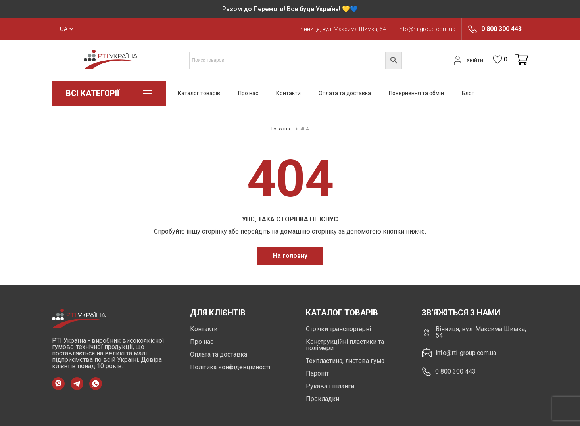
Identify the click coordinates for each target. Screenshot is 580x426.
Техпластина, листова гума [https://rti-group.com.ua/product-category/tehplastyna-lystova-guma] (345, 361)
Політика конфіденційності (230, 367)
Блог (468, 93)
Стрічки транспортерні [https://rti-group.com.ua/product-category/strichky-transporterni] (338, 329)
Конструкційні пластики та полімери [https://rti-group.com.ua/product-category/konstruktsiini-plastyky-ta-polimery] (345, 345)
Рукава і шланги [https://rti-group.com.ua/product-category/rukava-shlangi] (330, 386)
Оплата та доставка (345, 93)
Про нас (248, 93)
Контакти (288, 93)
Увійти (467, 60)
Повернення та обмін (416, 93)
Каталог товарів (199, 93)
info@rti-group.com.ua (426, 29)
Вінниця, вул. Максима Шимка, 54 (342, 29)
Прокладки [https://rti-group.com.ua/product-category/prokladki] (322, 399)
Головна (280, 129)
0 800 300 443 (501, 29)
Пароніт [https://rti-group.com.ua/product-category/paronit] (317, 373)
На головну (290, 255)
